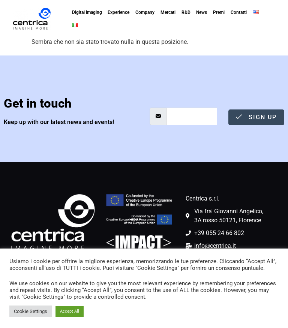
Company (144, 12)
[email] (191, 116)
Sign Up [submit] (256, 117)
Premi (219, 12)
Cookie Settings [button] (30, 311)
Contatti (239, 12)
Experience (118, 12)
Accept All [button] (69, 311)
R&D (186, 12)
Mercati (168, 12)
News (201, 12)
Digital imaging (87, 12)
